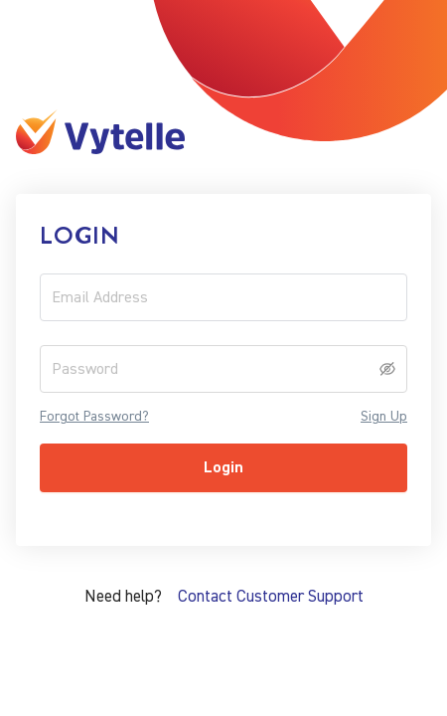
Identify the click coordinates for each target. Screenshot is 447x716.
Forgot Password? (94, 417)
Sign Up (384, 417)
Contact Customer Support (271, 596)
